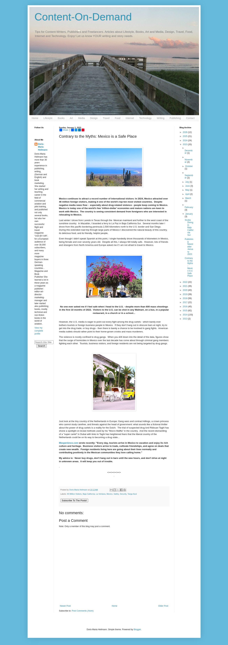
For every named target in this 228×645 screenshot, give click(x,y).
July (187, 182)
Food (117, 118)
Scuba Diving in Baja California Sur (189, 227)
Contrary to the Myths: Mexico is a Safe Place (189, 267)
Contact (190, 118)
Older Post (163, 606)
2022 (185, 282)
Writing (160, 118)
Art (71, 118)
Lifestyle (48, 118)
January (189, 214)
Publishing (175, 118)
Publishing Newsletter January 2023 (189, 246)
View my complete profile (39, 331)
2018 (185, 298)
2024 (185, 140)
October (189, 166)
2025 (185, 136)
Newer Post (65, 606)
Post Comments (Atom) (83, 611)
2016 (185, 306)
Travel (106, 118)
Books (61, 118)
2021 (185, 286)
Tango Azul (132, 494)
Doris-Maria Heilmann (43, 147)
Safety (116, 494)
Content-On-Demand (83, 17)
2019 (185, 294)
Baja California (89, 494)
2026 (185, 132)
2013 (185, 319)
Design (94, 118)
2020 (185, 290)
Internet (130, 118)
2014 (185, 315)
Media (81, 118)
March (188, 198)
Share (63, 130)
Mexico (110, 494)
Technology (145, 118)
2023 (185, 144)
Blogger (137, 629)
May (187, 190)
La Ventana (101, 494)
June (187, 186)
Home (35, 118)
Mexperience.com (68, 443)
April (187, 194)
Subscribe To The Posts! (74, 500)
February (189, 207)
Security (123, 494)
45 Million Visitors (74, 494)
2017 (185, 302)
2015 (185, 310)
